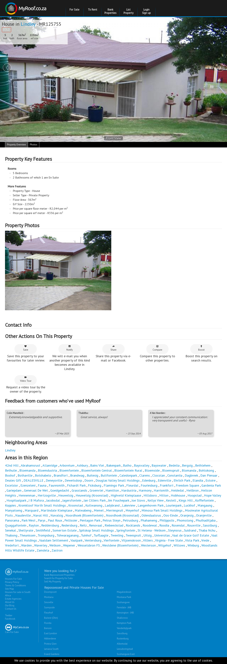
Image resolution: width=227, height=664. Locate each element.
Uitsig (147, 535)
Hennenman (27, 495)
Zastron (57, 550)
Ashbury (82, 465)
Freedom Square (187, 485)
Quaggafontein (15, 525)
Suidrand (190, 530)
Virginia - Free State (169, 540)
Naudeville (23, 515)
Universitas (162, 535)
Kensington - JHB (125, 612)
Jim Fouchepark (118, 500)
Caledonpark (128, 475)
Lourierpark (173, 505)
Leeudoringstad (125, 648)
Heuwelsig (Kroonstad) (92, 495)
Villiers (148, 540)
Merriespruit (114, 510)
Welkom (55, 545)
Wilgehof (164, 545)
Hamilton (112, 490)
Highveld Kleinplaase (126, 495)
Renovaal (95, 525)
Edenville (164, 480)
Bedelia (174, 465)
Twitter (8, 615)
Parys (41, 520)
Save (25, 348)
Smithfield (43, 530)
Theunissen (27, 535)
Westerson (148, 545)
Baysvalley (141, 465)
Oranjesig (187, 515)
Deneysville (54, 480)
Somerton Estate (64, 530)
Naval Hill (40, 515)
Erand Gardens (51, 654)
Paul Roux (55, 520)
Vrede (205, 540)
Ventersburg (93, 540)
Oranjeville (204, 515)
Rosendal (178, 525)
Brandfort (61, 475)
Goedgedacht (59, 490)
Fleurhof (48, 612)
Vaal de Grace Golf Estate (190, 535)
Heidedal (177, 490)
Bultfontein (109, 475)
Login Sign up (146, 11)
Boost (201, 348)
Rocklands (133, 525)
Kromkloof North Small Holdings (42, 505)
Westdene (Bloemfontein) (120, 545)
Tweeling (117, 535)
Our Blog (9, 605)
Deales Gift (13, 480)
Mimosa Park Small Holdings (162, 510)
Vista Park (192, 540)
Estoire (210, 480)
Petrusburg (130, 520)
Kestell (171, 500)
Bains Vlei (97, 465)
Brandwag (77, 475)
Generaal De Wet (36, 490)
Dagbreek (191, 475)
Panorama (12, 520)
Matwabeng (83, 510)
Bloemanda (27, 470)
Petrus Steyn (111, 520)
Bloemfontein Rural (128, 470)
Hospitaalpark (16, 500)
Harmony (145, 490)
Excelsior (11, 485)
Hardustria (128, 490)
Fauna (42, 485)
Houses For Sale (13, 578)
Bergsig (187, 465)
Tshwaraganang (68, 535)
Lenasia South (51, 648)
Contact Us (10, 608)
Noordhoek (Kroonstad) (122, 515)
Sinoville (48, 602)
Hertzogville (47, 495)
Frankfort (166, 485)
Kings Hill (186, 500)
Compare (157, 348)
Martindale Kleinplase (56, 510)
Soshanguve (123, 602)
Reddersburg (50, 525)
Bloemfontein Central (96, 470)
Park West (28, 520)
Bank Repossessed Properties (59, 574)
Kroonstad (75, 505)
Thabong (11, 535)
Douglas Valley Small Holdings (118, 480)
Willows (179, 545)
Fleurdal (132, 485)
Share (113, 348)
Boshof (10, 475)
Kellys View (155, 500)
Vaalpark (76, 540)
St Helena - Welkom (152, 530)
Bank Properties (110, 11)
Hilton (163, 495)
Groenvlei (96, 490)
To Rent (92, 9)
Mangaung (205, 505)
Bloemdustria (47, 470)
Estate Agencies (13, 598)
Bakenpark (113, 465)
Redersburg (69, 525)
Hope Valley (212, 495)
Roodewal (150, 525)
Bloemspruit (170, 470)
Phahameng (149, 520)
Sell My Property (52, 581)
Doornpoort (50, 592)
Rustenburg (123, 638)
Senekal (10, 530)
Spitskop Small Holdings (96, 530)
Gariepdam (14, 490)
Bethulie (11, 470)
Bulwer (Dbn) (51, 617)
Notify (69, 348)
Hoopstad (194, 495)
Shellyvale (25, 530)
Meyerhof (133, 510)
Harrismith (161, 490)
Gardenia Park (211, 485)
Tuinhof (86, 535)
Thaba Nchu (206, 530)
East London (50, 633)
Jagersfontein (71, 500)
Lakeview (128, 505)
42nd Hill (12, 465)
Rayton (34, 525)
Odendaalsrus (151, 515)
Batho (127, 465)
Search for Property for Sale (58, 578)
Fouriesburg (149, 485)
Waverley (40, 545)
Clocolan (158, 475)
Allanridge (49, 465)
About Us (9, 602)
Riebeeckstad (114, 525)
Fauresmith (57, 485)
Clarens (144, 475)
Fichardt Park (76, 485)
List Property (129, 11)
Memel (99, 510)
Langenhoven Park (150, 505)
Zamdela (43, 550)
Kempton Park (124, 623)
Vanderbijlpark (124, 628)
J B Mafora (36, 500)
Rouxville (193, 525)
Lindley (28, 24)
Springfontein (125, 530)
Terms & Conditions (15, 585)
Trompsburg (46, 535)
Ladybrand (112, 505)
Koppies (10, 505)
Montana (48, 597)
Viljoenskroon (131, 540)
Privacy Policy (12, 582)
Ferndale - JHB (124, 607)
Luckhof (189, 505)
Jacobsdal (53, 500)
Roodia (164, 525)
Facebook (10, 618)
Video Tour (25, 379)
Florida (47, 623)
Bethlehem (202, 465)
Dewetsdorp (73, 480)
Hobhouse (178, 495)
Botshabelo (43, 475)
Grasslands (79, 490)
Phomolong (185, 520)
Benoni (48, 628)
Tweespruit (133, 535)
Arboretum (67, 465)
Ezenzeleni (27, 485)
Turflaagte (101, 535)
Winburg (193, 545)
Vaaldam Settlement (53, 540)
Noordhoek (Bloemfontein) (84, 515)
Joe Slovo (138, 500)
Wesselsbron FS (89, 545)
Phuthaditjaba (206, 520)
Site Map (9, 588)
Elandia (198, 480)
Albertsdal (122, 643)
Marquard (31, 510)
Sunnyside (49, 607)
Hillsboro (150, 495)
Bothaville (25, 475)
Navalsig (56, 515)
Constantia (174, 475)
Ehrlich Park (182, 480)
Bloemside (152, 470)
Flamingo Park (114, 485)
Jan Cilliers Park (95, 500)
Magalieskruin (124, 592)
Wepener (69, 545)
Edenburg (148, 480)
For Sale (74, 9)
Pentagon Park (90, 520)
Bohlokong (206, 470)
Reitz (83, 525)
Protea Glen (50, 643)
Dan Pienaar (208, 475)
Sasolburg (210, 525)
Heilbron (192, 490)
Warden (26, 545)
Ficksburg (94, 485)
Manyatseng (13, 510)
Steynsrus (175, 530)
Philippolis (166, 520)
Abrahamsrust (30, 465)
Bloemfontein (69, 470)
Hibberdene (50, 638)
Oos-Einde (170, 515)
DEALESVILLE (33, 480)
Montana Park (124, 597)
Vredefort (12, 545)
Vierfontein (111, 540)
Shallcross (122, 617)
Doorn (88, 480)
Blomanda (189, 470)
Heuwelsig (65, 495)
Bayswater (159, 465)
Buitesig (92, 475)
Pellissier (70, 520)
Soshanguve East (126, 654)
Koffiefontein (204, 500)
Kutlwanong (93, 505)
